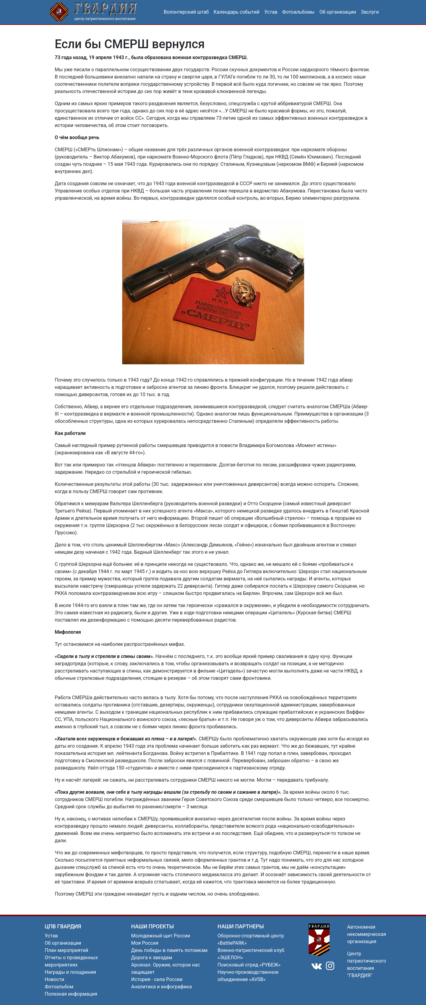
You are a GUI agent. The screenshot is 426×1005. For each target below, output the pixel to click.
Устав (270, 12)
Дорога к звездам (151, 957)
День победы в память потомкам (169, 950)
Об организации (338, 12)
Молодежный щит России (160, 936)
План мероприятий (66, 950)
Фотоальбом (59, 987)
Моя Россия (145, 943)
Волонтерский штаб (186, 12)
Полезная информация (71, 994)
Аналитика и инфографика (161, 987)
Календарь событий (237, 12)
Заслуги (370, 12)
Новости (54, 979)
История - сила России (157, 979)
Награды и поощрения (70, 972)
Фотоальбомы (298, 12)
